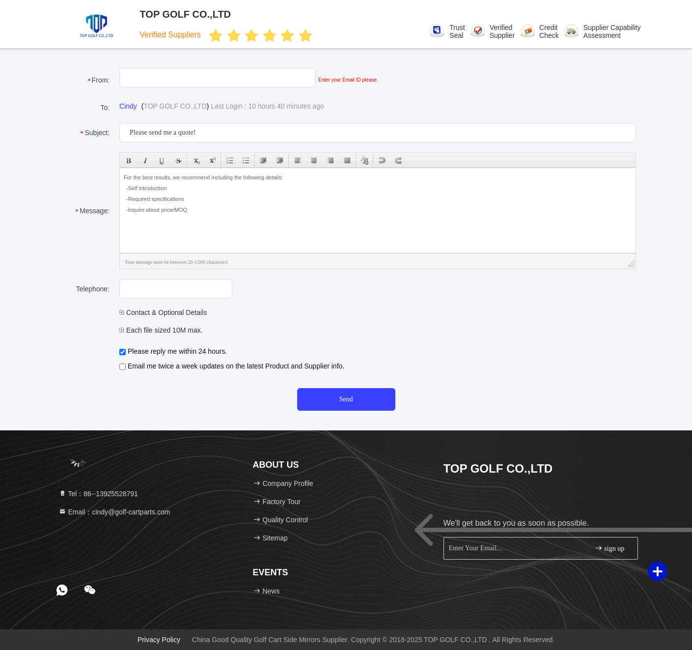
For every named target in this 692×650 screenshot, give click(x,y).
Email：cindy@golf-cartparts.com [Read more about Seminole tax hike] (114, 512)
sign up (609, 548)
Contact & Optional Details (163, 312)
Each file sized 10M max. (161, 330)
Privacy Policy (159, 640)
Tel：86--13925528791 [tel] (98, 494)
